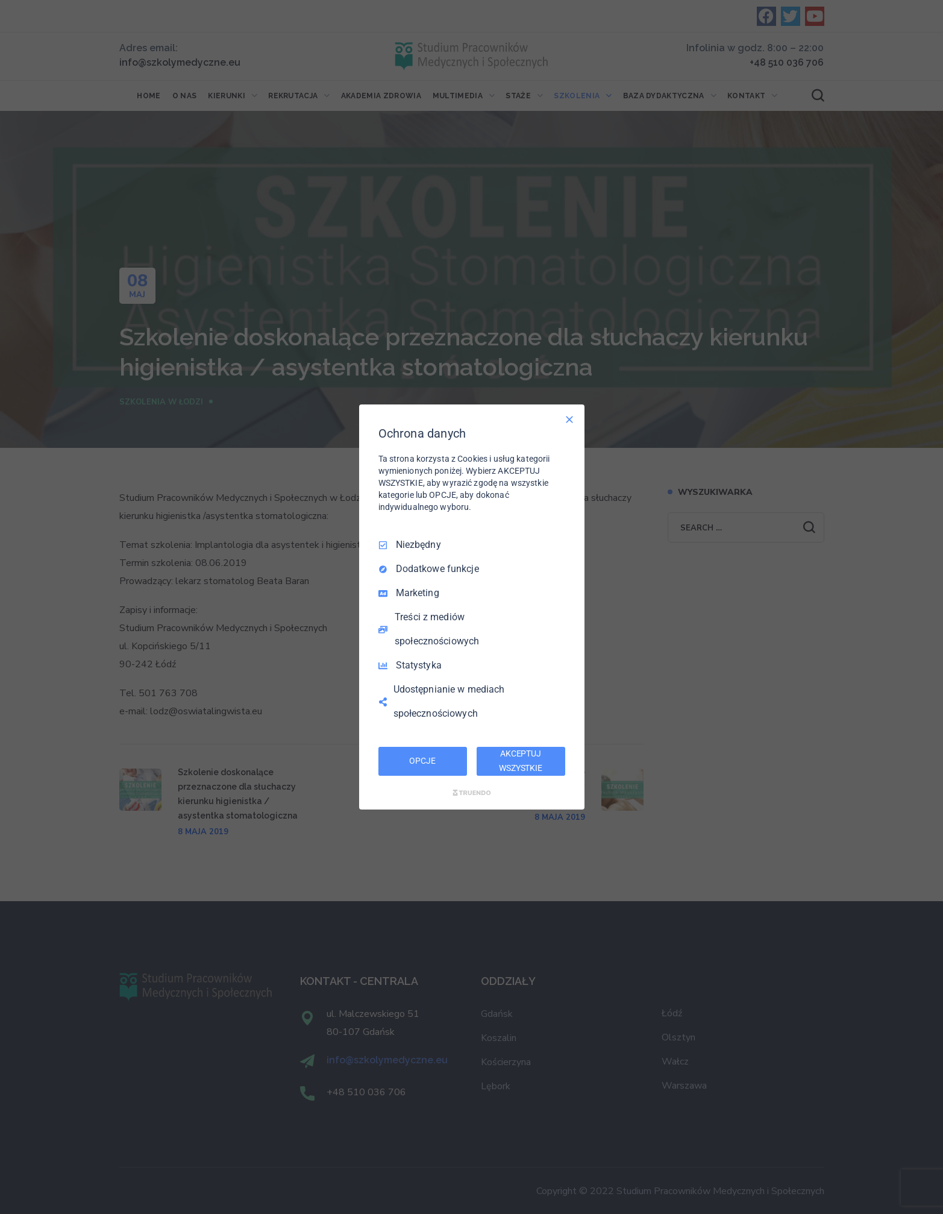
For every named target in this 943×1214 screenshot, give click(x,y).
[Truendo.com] (472, 792)
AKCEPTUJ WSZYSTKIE (520, 761)
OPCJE (422, 761)
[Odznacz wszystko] (569, 419)
